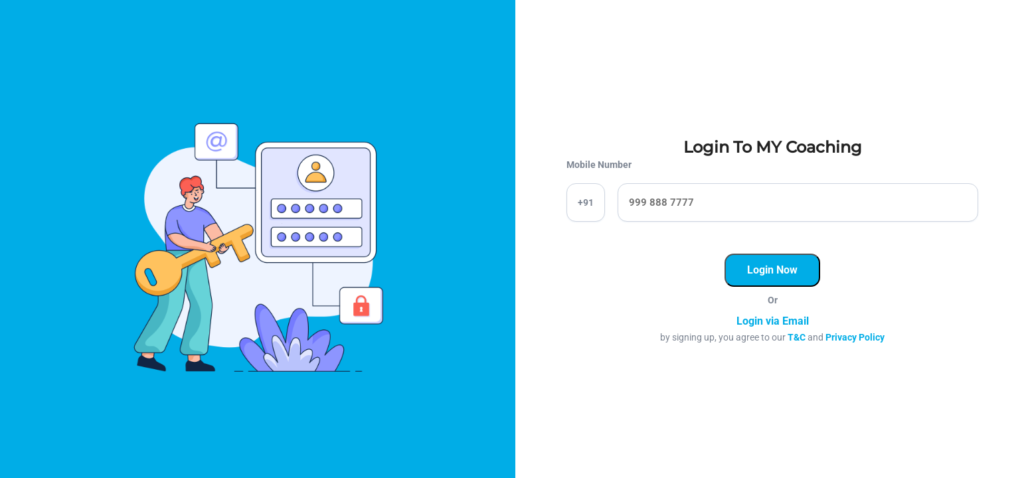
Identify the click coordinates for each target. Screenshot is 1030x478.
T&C (797, 337)
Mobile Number (599, 164)
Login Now (772, 270)
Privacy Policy (855, 337)
